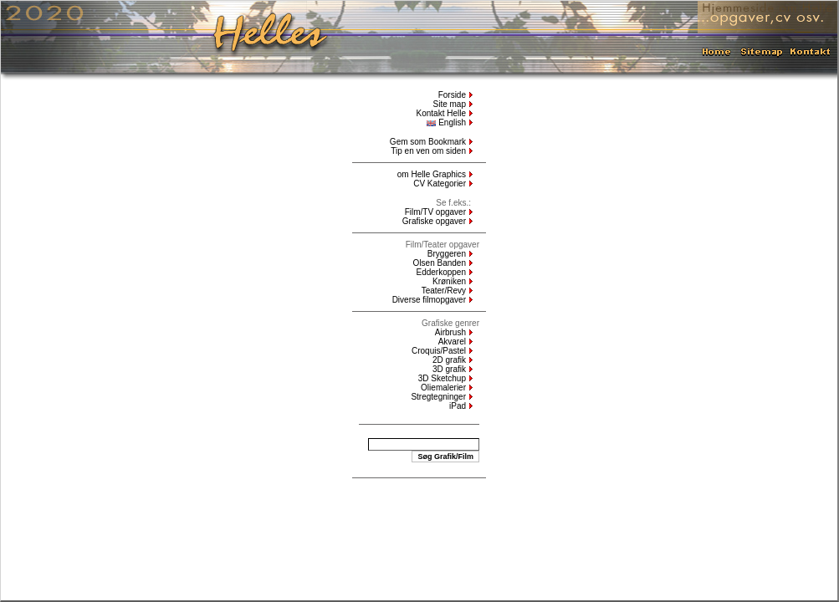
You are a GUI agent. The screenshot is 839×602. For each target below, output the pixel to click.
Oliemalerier (443, 387)
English (446, 122)
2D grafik (449, 360)
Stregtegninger (438, 396)
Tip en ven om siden (428, 151)
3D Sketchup (442, 378)
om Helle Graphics (431, 174)
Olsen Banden (439, 263)
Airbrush (450, 332)
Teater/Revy (444, 290)
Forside (452, 94)
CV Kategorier (439, 183)
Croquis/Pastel (439, 350)
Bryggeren (446, 253)
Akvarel (452, 341)
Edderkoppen (442, 272)
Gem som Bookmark (428, 141)
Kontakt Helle (441, 113)
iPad (457, 406)
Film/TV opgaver (435, 212)
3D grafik (449, 369)
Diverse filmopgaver (429, 299)
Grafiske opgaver (434, 221)
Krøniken (449, 281)
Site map (449, 104)
